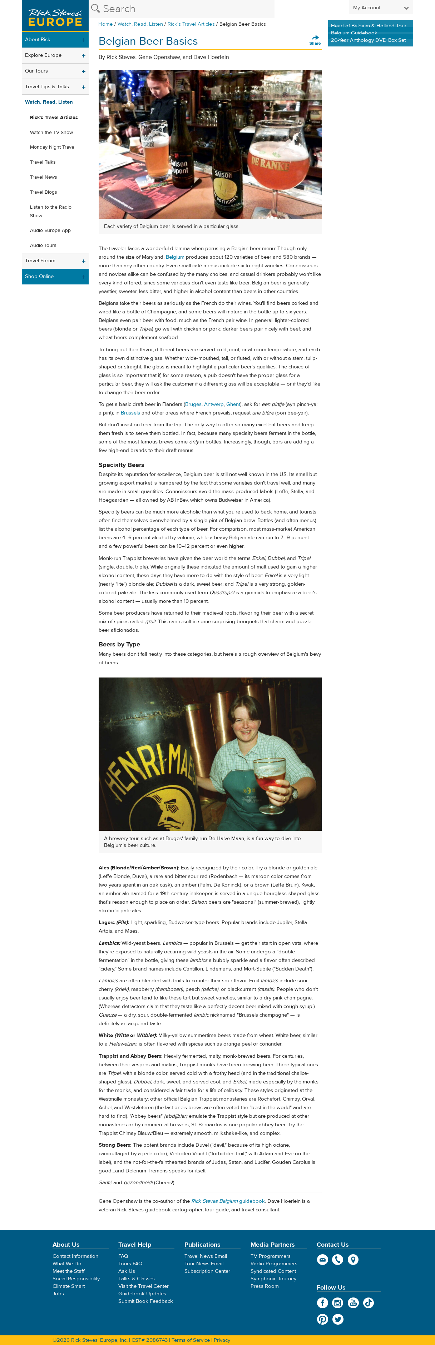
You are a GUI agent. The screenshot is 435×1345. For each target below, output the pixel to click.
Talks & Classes (136, 1278)
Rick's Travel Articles (191, 24)
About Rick (37, 39)
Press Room (265, 1286)
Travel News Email (205, 1256)
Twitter (338, 1319)
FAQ (123, 1256)
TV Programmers (271, 1256)
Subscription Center (207, 1271)
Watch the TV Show (51, 132)
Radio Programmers (274, 1263)
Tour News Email (203, 1263)
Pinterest (322, 1319)
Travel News (43, 177)
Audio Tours (43, 245)
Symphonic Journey (273, 1278)
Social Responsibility (76, 1278)
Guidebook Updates (142, 1293)
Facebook (322, 1303)
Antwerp (214, 404)
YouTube (353, 1303)
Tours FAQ (130, 1263)
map (353, 1259)
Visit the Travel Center (143, 1286)
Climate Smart (69, 1286)
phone (338, 1259)
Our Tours (36, 71)
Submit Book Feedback (145, 1301)
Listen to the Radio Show (50, 211)
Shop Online (39, 276)
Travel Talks (43, 162)
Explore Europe (43, 55)
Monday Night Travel (52, 147)
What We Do (67, 1263)
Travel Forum (40, 260)
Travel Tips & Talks (47, 86)
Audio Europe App (50, 230)
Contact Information (75, 1256)
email (322, 1259)
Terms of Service (191, 1340)
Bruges (193, 404)
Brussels (130, 413)
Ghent (233, 404)
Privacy (222, 1340)
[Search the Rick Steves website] (182, 9)
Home (105, 24)
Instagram (338, 1303)
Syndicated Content (273, 1271)
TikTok (369, 1303)
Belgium (175, 257)
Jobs (58, 1293)
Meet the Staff (69, 1271)
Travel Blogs (43, 192)
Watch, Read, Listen (140, 24)
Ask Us (126, 1271)
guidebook (228, 1201)
